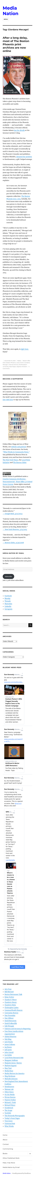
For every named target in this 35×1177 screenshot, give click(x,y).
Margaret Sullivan (11, 1060)
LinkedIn (8, 606)
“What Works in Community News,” (16, 452)
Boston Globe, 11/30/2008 (14, 543)
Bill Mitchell (9, 992)
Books (5, 1153)
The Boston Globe (19, 462)
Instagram (8, 609)
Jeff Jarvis (8, 1050)
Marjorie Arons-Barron (13, 1063)
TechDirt (8, 1113)
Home (5, 1135)
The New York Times (10, 460)
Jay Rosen (8, 1047)
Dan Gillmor (9, 1018)
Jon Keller (8, 1055)
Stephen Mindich (22, 366)
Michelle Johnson (11, 1079)
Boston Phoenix (11, 362)
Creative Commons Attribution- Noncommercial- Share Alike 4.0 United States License (17, 481)
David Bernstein (10, 1021)
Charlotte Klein (10, 1005)
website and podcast (18, 447)
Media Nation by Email (11, 1167)
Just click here (8, 400)
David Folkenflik (11, 1023)
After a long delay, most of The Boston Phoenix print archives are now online (16, 44)
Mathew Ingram (11, 1065)
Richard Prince (10, 1105)
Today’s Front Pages (12, 1118)
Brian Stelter (9, 997)
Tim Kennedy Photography (15, 1116)
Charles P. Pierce (11, 1000)
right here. (25, 349)
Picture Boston (10, 1097)
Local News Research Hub (14, 1058)
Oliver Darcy (9, 1092)
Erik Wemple (9, 1026)
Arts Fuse (8, 989)
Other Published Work (11, 1158)
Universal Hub (10, 1123)
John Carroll (9, 1052)
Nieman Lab (9, 1089)
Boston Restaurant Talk (13, 994)
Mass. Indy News (9, 1163)
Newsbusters (9, 1087)
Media (19, 360)
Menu (6, 19)
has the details (19, 130)
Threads (8, 601)
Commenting (8, 1149)
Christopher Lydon (11, 1007)
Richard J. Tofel (10, 1102)
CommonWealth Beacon (13, 1010)
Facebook (8, 596)
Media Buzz (9, 1071)
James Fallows (10, 1044)
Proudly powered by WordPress (21, 1173)
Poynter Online (10, 1100)
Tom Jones (9, 1121)
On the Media (10, 1094)
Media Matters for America (14, 1073)
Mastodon (8, 604)
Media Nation (10, 10)
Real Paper (12, 366)
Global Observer (10, 1036)
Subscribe (8, 576)
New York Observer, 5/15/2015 (16, 529)
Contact (6, 1144)
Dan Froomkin (10, 1015)
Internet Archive (13, 364)
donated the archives (24, 157)
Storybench (9, 1108)
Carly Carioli (20, 362)
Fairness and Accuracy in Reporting (18, 1029)
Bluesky (7, 598)
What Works (9, 1126)
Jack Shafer (9, 1042)
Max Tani (8, 1068)
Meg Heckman (10, 1076)
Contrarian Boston (11, 1013)
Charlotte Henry (11, 1002)
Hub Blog (8, 1039)
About (5, 1140)
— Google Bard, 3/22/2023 (12, 514)
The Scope (8, 1110)
